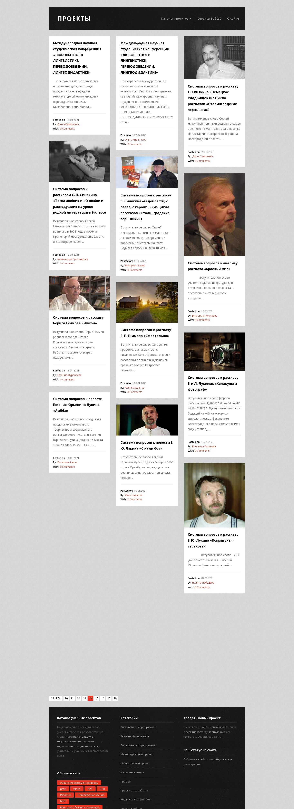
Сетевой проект (131, 719)
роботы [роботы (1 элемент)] (80, 764)
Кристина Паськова (204, 446)
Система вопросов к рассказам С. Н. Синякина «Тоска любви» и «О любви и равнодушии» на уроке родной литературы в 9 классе (79, 201)
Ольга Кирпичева (68, 124)
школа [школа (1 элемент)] (64, 777)
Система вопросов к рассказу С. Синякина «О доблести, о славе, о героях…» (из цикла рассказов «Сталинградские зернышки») (145, 207)
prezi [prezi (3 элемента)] (63, 690)
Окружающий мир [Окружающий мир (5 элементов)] (71, 715)
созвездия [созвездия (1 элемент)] (94, 770)
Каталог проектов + (176, 18)
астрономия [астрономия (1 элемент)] (89, 721)
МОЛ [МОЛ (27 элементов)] (63, 703)
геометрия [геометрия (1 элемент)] (66, 734)
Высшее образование (134, 638)
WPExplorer (169, 801)
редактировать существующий (204, 633)
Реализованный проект (136, 701)
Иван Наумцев (133, 495)
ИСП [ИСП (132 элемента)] (102, 690)
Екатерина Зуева (135, 265)
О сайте (233, 18)
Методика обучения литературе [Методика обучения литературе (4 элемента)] (79, 709)
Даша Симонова (202, 156)
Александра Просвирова (72, 259)
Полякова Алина (67, 462)
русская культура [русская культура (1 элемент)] (70, 770)
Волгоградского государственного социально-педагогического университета (77, 643)
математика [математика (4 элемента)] (83, 752)
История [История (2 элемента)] (65, 697)
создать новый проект (213, 629)
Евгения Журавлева (69, 375)
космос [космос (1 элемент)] (64, 752)
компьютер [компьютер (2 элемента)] (91, 746)
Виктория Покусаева (204, 315)
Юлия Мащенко (134, 387)
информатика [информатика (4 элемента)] (68, 746)
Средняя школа (130, 728)
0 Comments (67, 128)
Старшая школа (130, 737)
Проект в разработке (134, 692)
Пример (125, 683)
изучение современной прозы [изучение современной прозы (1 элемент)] (79, 740)
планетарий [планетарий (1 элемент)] (67, 758)
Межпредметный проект (136, 656)
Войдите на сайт (194, 661)
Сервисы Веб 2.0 (209, 18)
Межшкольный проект (135, 665)
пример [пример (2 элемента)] (87, 758)
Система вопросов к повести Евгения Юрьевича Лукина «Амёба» (77, 405)
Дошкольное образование (138, 647)
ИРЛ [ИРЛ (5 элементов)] (90, 690)
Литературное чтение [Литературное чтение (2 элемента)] (91, 697)
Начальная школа (132, 674)
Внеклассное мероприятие (138, 629)
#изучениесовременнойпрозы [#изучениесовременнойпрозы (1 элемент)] (79, 684)
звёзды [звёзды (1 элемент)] (84, 734)
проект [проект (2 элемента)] (64, 764)
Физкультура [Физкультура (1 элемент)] (98, 715)
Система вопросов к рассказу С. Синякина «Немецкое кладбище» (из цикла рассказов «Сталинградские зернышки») (213, 98)
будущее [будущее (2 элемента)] (90, 727)
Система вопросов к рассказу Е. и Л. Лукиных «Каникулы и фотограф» (213, 383)
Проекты (74, 18)
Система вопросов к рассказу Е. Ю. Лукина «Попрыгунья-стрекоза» (213, 540)
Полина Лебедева (203, 582)
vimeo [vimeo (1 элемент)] (76, 690)
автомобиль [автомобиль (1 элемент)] (67, 721)
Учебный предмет (132, 746)
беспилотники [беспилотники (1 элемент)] (69, 727)
